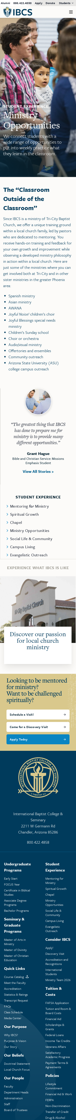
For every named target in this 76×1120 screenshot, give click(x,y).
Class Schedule (13, 1012)
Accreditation (12, 989)
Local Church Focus (17, 1069)
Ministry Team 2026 (58, 980)
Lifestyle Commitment (53, 1086)
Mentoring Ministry (29, 506)
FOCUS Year (12, 884)
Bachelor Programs (16, 910)
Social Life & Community (31, 538)
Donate (50, 3)
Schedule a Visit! (22, 714)
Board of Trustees (15, 1110)
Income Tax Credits (57, 1041)
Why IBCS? (11, 1035)
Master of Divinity (15, 950)
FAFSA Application (57, 1003)
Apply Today (19, 739)
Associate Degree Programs (15, 902)
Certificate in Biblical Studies (17, 892)
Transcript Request (16, 1000)
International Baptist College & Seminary (38, 823)
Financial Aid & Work (58, 1094)
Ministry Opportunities (29, 530)
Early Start (10, 878)
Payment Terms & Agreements (56, 1065)
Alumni (5, 3)
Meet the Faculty (15, 983)
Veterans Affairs (55, 1047)
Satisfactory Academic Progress (57, 1055)
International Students (53, 972)
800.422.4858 (22, 3)
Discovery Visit (54, 954)
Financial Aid (53, 1019)
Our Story (10, 1047)
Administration (13, 1098)
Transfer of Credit (57, 1112)
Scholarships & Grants (54, 1027)
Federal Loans (54, 1035)
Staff (7, 1104)
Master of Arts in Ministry (15, 942)
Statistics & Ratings (16, 994)
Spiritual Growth (24, 514)
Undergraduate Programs (17, 867)
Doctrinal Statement (17, 1063)
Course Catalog (14, 977)
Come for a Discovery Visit (29, 727)
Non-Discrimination (57, 1106)
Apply (38, 3)
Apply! (49, 948)
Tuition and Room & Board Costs (58, 1011)
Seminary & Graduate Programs (14, 925)
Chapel (16, 522)
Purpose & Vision (15, 1041)
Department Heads (16, 1092)
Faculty (8, 1086)
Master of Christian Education (16, 958)
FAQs (7, 1006)
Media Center (12, 1018)
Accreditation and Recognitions (56, 961)
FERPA (49, 1100)
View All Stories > (38, 471)
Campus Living (22, 546)
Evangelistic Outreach (28, 555)
